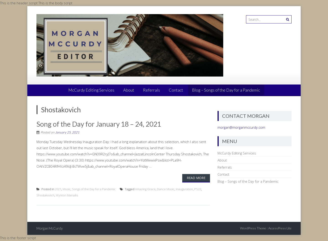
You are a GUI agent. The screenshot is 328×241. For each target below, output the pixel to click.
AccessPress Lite (280, 228)
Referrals (151, 89)
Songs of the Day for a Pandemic (94, 189)
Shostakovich (45, 195)
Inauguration (184, 189)
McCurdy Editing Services (91, 89)
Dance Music (165, 189)
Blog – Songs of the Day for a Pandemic (226, 89)
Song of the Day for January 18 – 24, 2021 (98, 124)
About (128, 89)
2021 (58, 189)
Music (67, 189)
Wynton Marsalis (67, 195)
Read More (196, 178)
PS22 (197, 189)
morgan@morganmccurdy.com (241, 127)
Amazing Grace (145, 189)
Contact (176, 89)
